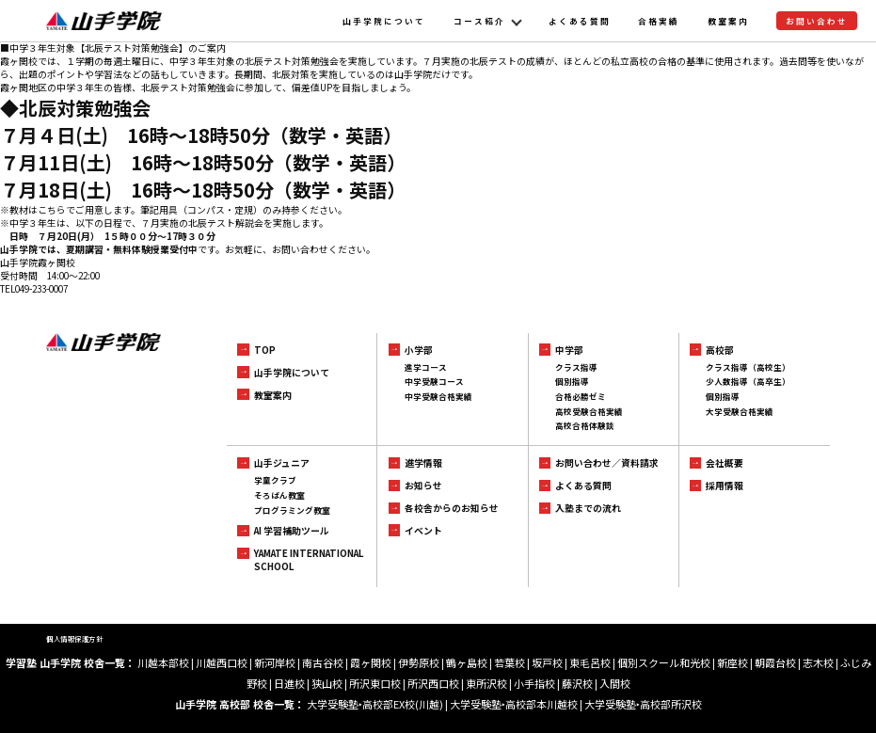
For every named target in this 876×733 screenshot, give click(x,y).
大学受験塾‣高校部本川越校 (514, 703)
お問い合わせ (817, 20)
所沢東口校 (375, 683)
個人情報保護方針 (74, 638)
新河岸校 (274, 662)
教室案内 (728, 20)
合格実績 (658, 20)
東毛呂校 (590, 662)
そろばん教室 (279, 495)
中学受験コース (434, 381)
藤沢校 (577, 683)
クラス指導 (576, 367)
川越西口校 (221, 662)
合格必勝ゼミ (580, 396)
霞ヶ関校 (370, 662)
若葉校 (509, 662)
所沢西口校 (433, 683)
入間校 (614, 683)
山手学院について (383, 20)
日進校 (289, 683)
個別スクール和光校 (663, 662)
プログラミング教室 (292, 510)
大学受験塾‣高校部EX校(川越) (375, 703)
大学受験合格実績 (739, 411)
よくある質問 (580, 20)
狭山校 (326, 683)
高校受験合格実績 (589, 411)
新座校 (732, 662)
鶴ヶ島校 (466, 662)
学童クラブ (275, 480)
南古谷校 (322, 662)
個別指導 (572, 381)
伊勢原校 (418, 662)
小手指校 (534, 683)
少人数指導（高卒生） (748, 381)
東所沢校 (486, 683)
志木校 (818, 662)
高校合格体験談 (584, 425)
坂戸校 (547, 662)
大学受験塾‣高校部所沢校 (643, 703)
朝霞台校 (775, 662)
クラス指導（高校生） (748, 367)
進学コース (426, 367)
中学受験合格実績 (438, 396)
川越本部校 (163, 662)
